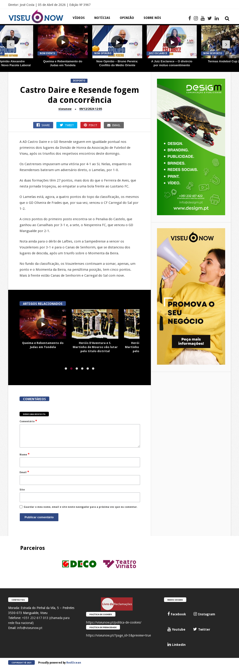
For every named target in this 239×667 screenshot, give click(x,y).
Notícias (102, 18)
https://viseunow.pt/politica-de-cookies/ (113, 622)
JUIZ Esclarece (158, 53)
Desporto (79, 80)
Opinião (127, 18)
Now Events (47, 53)
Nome (25, 454)
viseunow (65, 109)
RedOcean (73, 662)
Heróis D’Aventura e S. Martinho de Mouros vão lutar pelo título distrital (95, 347)
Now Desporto (212, 53)
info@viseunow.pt (29, 628)
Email (24, 472)
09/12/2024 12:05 (90, 109)
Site (22, 489)
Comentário (28, 421)
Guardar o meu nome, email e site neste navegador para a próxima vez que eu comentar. (80, 506)
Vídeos (79, 18)
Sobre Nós (152, 18)
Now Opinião (102, 53)
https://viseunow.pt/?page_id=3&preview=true (118, 635)
